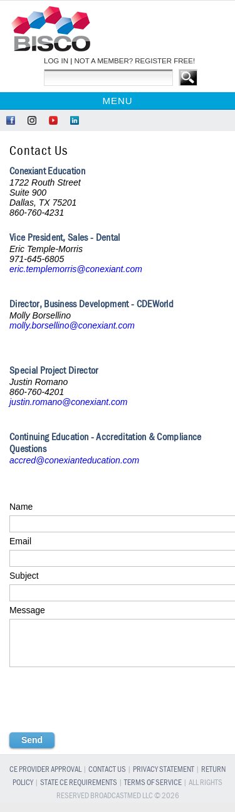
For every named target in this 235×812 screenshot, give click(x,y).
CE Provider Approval (45, 779)
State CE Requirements (78, 792)
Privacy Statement (163, 779)
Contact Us (107, 779)
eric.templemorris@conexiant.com (75, 269)
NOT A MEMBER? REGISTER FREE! (134, 61)
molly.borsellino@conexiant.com (72, 325)
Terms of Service (153, 792)
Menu (117, 100)
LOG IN (56, 61)
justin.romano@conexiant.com (68, 402)
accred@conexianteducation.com (74, 460)
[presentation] (104, 713)
